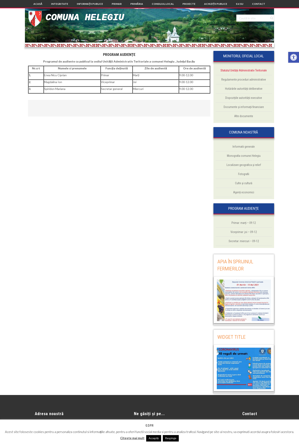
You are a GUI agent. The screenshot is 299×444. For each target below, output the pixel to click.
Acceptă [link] (154, 438)
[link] (293, 57)
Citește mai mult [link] (132, 438)
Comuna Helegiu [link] (84, 17)
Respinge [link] (170, 438)
